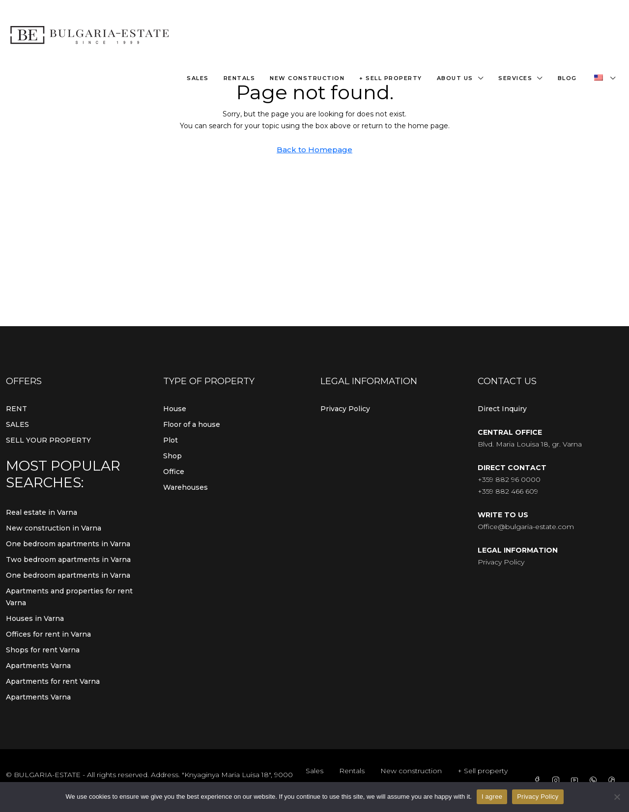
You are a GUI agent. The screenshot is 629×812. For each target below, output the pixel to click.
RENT (16, 408)
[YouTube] (576, 780)
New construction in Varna (53, 528)
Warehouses (185, 487)
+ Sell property (390, 78)
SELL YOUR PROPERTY (48, 440)
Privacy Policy (345, 408)
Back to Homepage (314, 149)
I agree (492, 796)
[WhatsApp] (595, 780)
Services (515, 78)
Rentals (240, 78)
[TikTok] (613, 780)
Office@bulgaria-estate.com (526, 526)
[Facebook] (539, 780)
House (174, 408)
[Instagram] (557, 780)
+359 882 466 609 (508, 491)
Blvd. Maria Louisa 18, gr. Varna (530, 444)
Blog (567, 78)
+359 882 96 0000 (509, 479)
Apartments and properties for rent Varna (69, 597)
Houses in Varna (35, 618)
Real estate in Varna (41, 512)
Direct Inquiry (502, 408)
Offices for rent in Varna (48, 634)
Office (173, 471)
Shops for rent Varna (43, 649)
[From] (617, 797)
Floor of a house (191, 424)
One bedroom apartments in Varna (68, 543)
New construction (307, 78)
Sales (198, 78)
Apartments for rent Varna (53, 681)
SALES (17, 424)
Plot (170, 440)
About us (455, 78)
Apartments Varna (38, 665)
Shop (172, 455)
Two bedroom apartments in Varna (68, 559)
